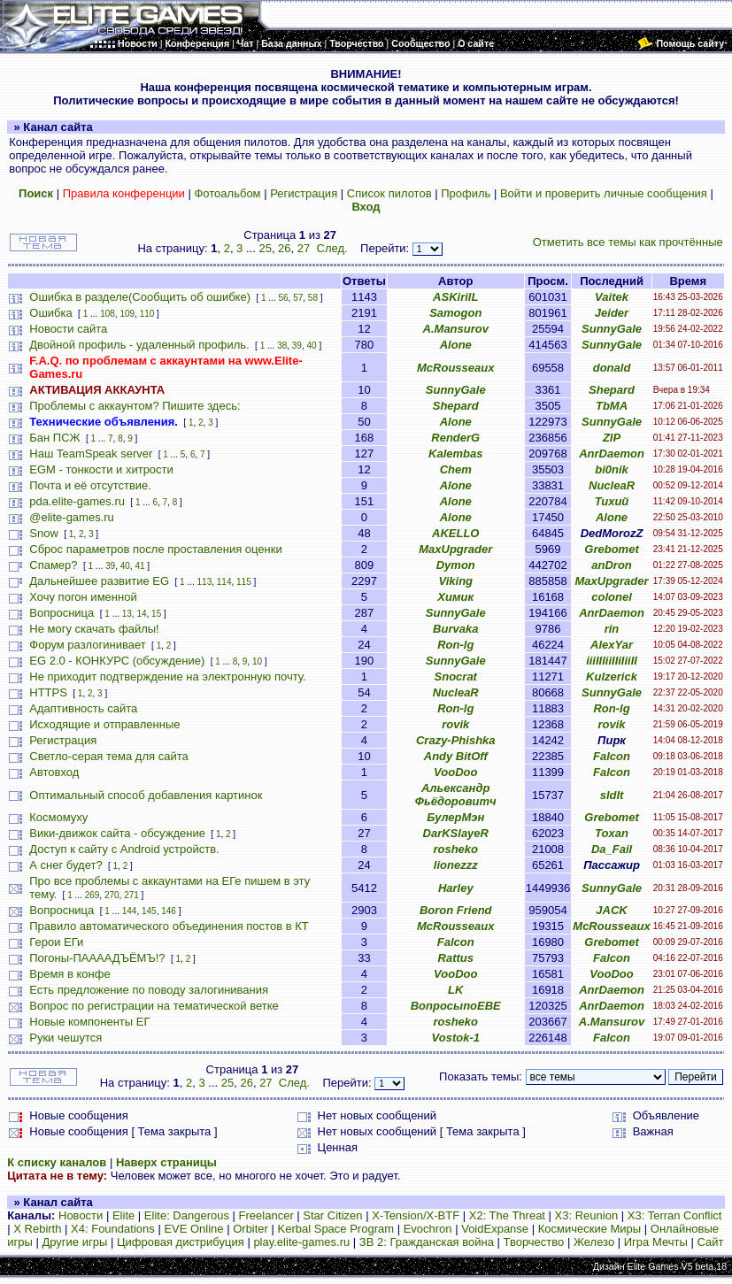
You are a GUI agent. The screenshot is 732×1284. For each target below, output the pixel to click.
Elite (123, 1215)
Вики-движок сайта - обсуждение (117, 833)
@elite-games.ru (71, 517)
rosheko (455, 849)
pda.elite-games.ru (77, 501)
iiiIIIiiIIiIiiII (611, 660)
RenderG (455, 437)
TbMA (612, 405)
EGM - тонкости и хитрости (101, 469)
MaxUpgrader (455, 549)
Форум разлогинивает (87, 644)
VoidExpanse (494, 1228)
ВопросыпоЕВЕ (456, 1005)
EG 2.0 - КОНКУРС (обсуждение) (116, 660)
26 (284, 248)
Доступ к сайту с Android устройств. (124, 849)
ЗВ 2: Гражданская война (426, 1242)
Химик (455, 597)
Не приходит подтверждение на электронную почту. (167, 676)
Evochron (428, 1228)
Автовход (54, 772)
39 (297, 345)
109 (127, 314)
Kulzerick (611, 676)
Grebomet (611, 549)
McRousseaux (455, 367)
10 (257, 661)
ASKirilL (455, 297)
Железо (594, 1242)
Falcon (611, 756)
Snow (43, 533)
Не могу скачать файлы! (93, 628)
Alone (456, 344)
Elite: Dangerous (186, 1215)
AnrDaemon (611, 453)
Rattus (456, 958)
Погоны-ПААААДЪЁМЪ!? (97, 958)
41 (139, 566)
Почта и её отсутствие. (90, 485)
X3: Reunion (587, 1215)
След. (332, 248)
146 (168, 911)
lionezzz (456, 865)
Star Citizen (332, 1215)
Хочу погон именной (82, 597)
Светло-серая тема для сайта (108, 756)
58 (313, 298)
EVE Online (193, 1228)
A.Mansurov (456, 328)
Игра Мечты (656, 1242)
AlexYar (611, 644)
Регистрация (303, 193)
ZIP (611, 437)
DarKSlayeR (456, 833)
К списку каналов (56, 1162)
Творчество (534, 1242)
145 (149, 911)
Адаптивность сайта (83, 708)
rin (612, 628)
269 (92, 895)
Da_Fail (611, 849)
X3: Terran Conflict (675, 1215)
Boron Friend (456, 910)
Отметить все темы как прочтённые (628, 242)
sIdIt (612, 795)
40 (312, 345)
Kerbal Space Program (336, 1228)
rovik (455, 724)
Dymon (455, 565)
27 (303, 248)
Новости (80, 1215)
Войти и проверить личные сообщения (603, 193)
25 (264, 248)
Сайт (710, 1242)
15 (156, 614)
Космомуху (58, 817)
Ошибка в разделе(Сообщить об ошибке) (139, 297)
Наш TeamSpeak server (90, 453)
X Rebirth (37, 1228)
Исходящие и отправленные (104, 724)
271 (131, 895)
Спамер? (53, 565)
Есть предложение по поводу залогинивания (148, 989)
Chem (456, 469)
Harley (456, 888)
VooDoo (455, 772)
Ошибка (50, 312)
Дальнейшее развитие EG (99, 581)
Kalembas (455, 453)
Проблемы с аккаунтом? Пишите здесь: (134, 405)
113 (204, 582)
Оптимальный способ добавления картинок (145, 795)
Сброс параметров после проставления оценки (155, 549)
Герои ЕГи (56, 942)
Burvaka (455, 628)
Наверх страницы (166, 1162)
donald (612, 367)
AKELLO (455, 533)
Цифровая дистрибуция (180, 1242)
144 (129, 911)
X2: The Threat (507, 1215)
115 (243, 582)
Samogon (455, 312)
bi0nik (611, 469)
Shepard (612, 389)
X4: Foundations (113, 1228)
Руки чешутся (65, 1037)
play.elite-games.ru (301, 1242)
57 (298, 298)
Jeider (611, 312)
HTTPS (48, 692)
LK (455, 989)
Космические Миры (589, 1228)
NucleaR (612, 485)
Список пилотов (389, 193)
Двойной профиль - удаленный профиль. (139, 344)
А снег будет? (65, 865)
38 (282, 345)
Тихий (612, 501)
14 (141, 614)
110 (147, 314)
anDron (611, 565)
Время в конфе (69, 973)
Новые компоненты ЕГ (89, 1021)
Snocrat (456, 676)
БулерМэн (455, 817)
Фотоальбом (227, 193)
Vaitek (611, 297)
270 (111, 895)
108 (107, 314)
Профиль (465, 193)
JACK (611, 910)
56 (283, 298)
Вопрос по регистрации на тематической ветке (154, 1005)
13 (127, 614)
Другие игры (74, 1242)
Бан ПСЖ (54, 437)
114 (224, 582)
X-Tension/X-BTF (415, 1215)
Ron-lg (455, 644)
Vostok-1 (456, 1037)
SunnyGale (612, 328)
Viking (455, 581)
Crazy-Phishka (456, 740)
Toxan (611, 833)
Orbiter (250, 1228)
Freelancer (266, 1215)
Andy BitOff (456, 756)
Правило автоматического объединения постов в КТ (168, 926)
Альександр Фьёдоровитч (456, 794)
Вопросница (61, 612)
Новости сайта (68, 328)
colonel (611, 597)
